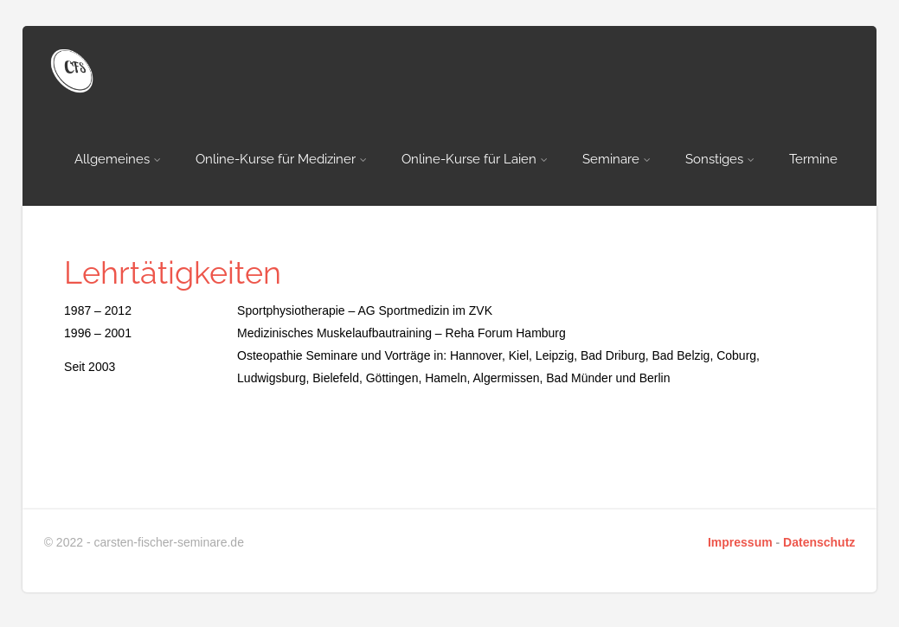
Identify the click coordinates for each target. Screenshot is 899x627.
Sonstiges (720, 159)
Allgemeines (117, 159)
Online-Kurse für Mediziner (281, 159)
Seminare (616, 159)
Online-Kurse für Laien (474, 159)
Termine (813, 159)
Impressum (740, 542)
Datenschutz (819, 542)
